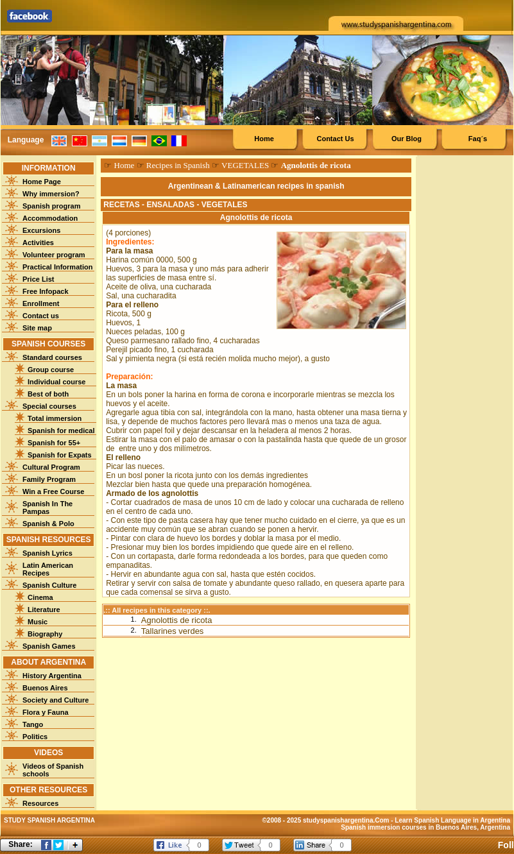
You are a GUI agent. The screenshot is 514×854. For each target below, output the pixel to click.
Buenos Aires (45, 688)
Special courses (49, 406)
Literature (44, 609)
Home (264, 138)
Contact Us (335, 138)
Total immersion (54, 418)
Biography (45, 634)
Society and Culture (55, 700)
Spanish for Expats (60, 455)
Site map (37, 328)
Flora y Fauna (45, 712)
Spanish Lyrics (47, 553)
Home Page (41, 181)
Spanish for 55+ (54, 443)
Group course (51, 369)
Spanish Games (49, 646)
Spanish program (51, 206)
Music (37, 622)
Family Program (49, 479)
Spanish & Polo (48, 523)
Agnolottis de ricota (176, 620)
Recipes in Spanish (178, 165)
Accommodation (50, 218)
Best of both (48, 394)
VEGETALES (245, 165)
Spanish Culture (49, 585)
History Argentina (51, 675)
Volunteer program (53, 255)
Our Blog (406, 138)
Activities (38, 242)
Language (26, 139)
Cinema (40, 597)
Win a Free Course (53, 491)
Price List (38, 279)
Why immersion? (51, 194)
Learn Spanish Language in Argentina (452, 820)
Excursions (41, 230)
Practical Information (57, 267)
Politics (34, 736)
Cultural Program (51, 467)
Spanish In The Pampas (47, 507)
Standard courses (52, 357)
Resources (40, 803)
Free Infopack (45, 291)
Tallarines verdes (172, 631)
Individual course (56, 382)
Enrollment (40, 303)
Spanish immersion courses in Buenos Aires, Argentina (425, 827)
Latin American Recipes (47, 569)
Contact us (40, 316)
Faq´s (477, 138)
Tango (32, 724)
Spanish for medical (61, 430)
